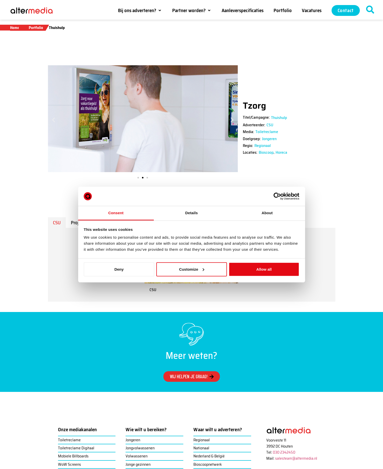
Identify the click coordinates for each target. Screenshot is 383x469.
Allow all (264, 269)
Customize (191, 269)
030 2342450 (284, 452)
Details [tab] (191, 213)
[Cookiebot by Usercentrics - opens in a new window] (277, 196)
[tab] (57, 222)
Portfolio (36, 28)
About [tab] (267, 213)
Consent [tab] (116, 213)
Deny (119, 269)
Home (14, 28)
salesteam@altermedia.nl (296, 458)
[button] (140, 10)
